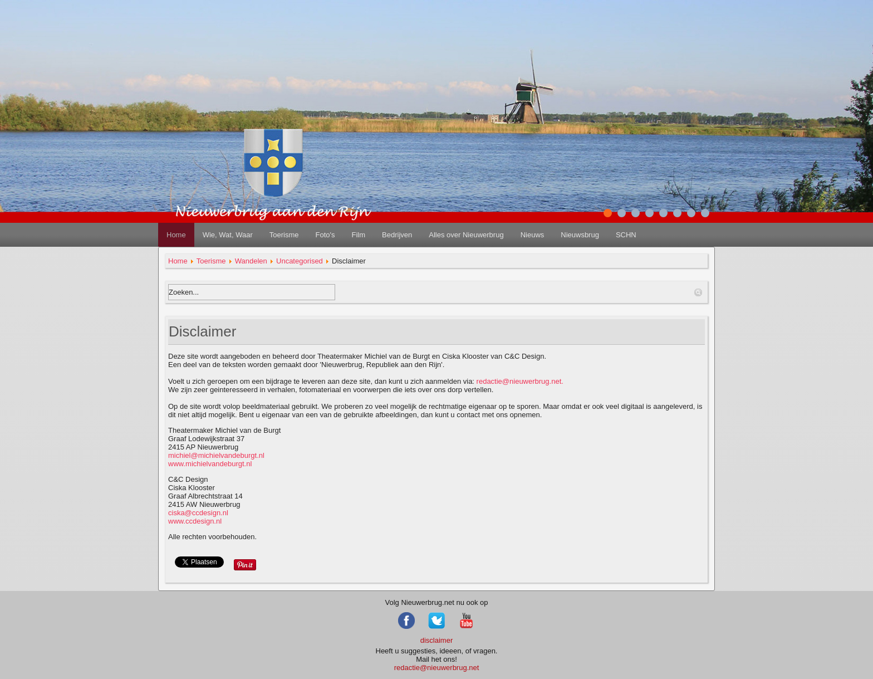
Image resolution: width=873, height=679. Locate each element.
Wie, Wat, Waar (228, 235)
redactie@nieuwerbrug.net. (520, 381)
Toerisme (284, 235)
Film (358, 235)
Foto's (325, 235)
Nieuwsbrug (580, 235)
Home (176, 235)
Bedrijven (397, 235)
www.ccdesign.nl (198, 517)
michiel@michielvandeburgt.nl (216, 455)
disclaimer (436, 640)
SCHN (626, 235)
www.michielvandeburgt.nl (210, 464)
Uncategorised (299, 261)
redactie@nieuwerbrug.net (436, 667)
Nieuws (533, 235)
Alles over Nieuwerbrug (466, 235)
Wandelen (251, 261)
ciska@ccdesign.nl (198, 513)
